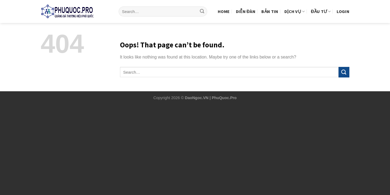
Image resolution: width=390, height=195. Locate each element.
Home (224, 7)
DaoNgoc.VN (197, 98)
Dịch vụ (294, 7)
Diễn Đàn (245, 7)
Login (343, 7)
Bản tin (269, 7)
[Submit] (202, 7)
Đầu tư (321, 7)
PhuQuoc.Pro (224, 98)
